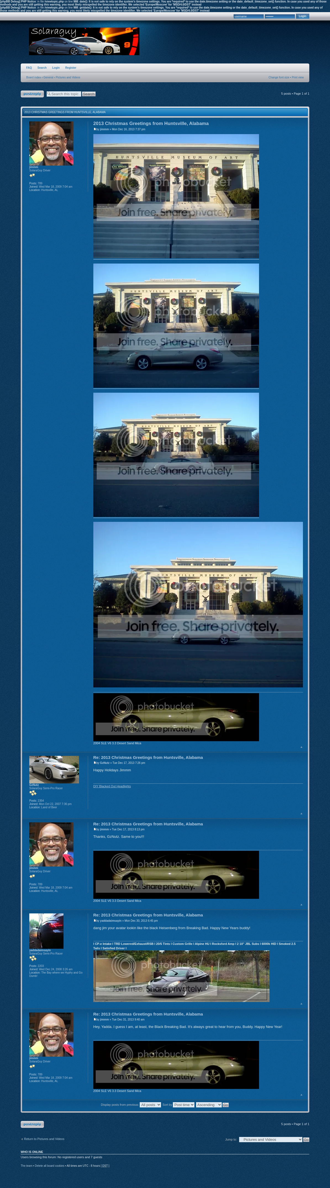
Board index (33, 77)
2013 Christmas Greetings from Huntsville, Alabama (65, 112)
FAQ (29, 67)
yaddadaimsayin (111, 920)
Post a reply (32, 94)
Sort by (179, 1104)
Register (70, 67)
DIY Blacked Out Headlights (112, 786)
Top (301, 746)
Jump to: (231, 1139)
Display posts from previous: (131, 1104)
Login (56, 67)
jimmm (104, 129)
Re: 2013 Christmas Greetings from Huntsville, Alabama (148, 757)
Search (42, 67)
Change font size (279, 77)
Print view (298, 77)
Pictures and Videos (68, 77)
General (48, 77)
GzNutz (104, 762)
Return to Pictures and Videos (44, 1139)
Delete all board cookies (49, 1165)
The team (26, 1165)
